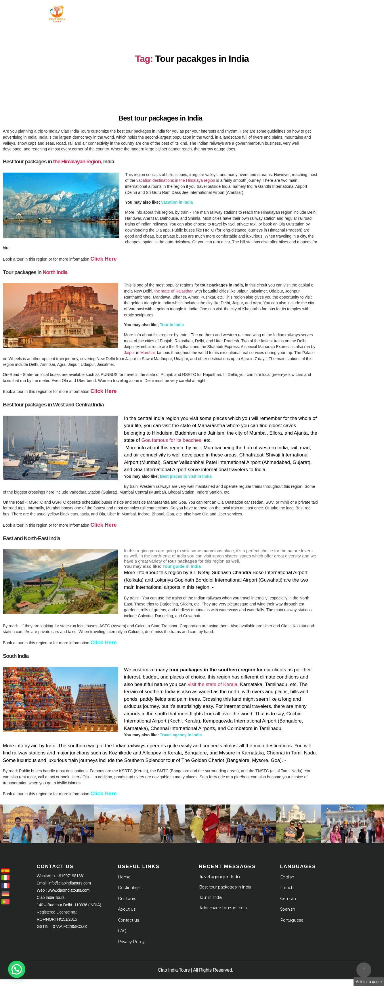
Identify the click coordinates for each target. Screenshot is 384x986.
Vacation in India (177, 208)
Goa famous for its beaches (171, 446)
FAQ (122, 937)
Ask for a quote (369, 981)
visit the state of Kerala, (213, 690)
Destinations (130, 894)
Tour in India (159, 12)
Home (124, 12)
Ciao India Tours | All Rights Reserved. (195, 976)
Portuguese (291, 926)
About (248, 12)
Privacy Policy (131, 948)
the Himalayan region (77, 167)
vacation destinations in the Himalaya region (175, 186)
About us (126, 915)
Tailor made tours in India (223, 914)
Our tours (127, 905)
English (287, 883)
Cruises (285, 12)
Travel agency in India (219, 883)
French (287, 894)
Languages (327, 12)
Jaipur (129, 358)
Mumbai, (148, 358)
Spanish (287, 915)
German (288, 905)
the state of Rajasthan (174, 297)
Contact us (128, 926)
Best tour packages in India (225, 893)
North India (55, 278)
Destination (207, 12)
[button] (16, 969)
